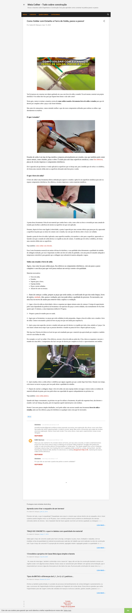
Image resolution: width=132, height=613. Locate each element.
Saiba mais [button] (67, 610)
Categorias (55, 14)
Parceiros (68, 605)
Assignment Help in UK (81, 450)
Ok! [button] (128, 610)
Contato (33, 14)
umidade (37, 297)
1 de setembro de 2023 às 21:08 (50, 424)
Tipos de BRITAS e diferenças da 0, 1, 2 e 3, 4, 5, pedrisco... (50, 576)
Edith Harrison (39, 440)
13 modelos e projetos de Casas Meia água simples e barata (51, 554)
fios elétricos (98, 159)
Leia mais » (101, 525)
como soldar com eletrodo (44, 246)
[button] (104, 21)
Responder (39, 436)
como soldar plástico (42, 396)
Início (25, 14)
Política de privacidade (68, 606)
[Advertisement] (66, 41)
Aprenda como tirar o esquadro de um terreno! (45, 509)
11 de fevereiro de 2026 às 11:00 (54, 440)
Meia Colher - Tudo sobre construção (47, 4)
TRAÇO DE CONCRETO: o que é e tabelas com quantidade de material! (55, 531)
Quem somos (43, 14)
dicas (29, 417)
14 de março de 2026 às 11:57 (50, 458)
